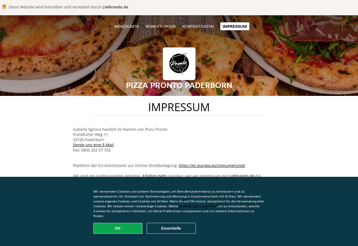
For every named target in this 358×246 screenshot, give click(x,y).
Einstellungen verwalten (197, 206)
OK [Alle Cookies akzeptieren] (118, 228)
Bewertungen (161, 26)
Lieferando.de (241, 175)
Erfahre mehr (155, 175)
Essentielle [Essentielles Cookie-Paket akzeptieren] (171, 228)
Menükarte (126, 26)
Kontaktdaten (198, 26)
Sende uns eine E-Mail (93, 144)
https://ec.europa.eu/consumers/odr (212, 165)
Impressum (235, 26)
